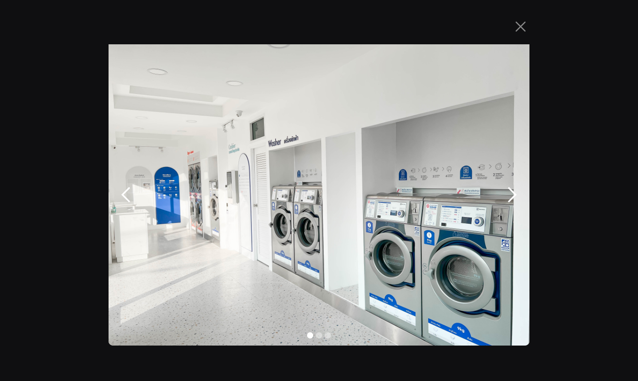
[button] (126, 195)
